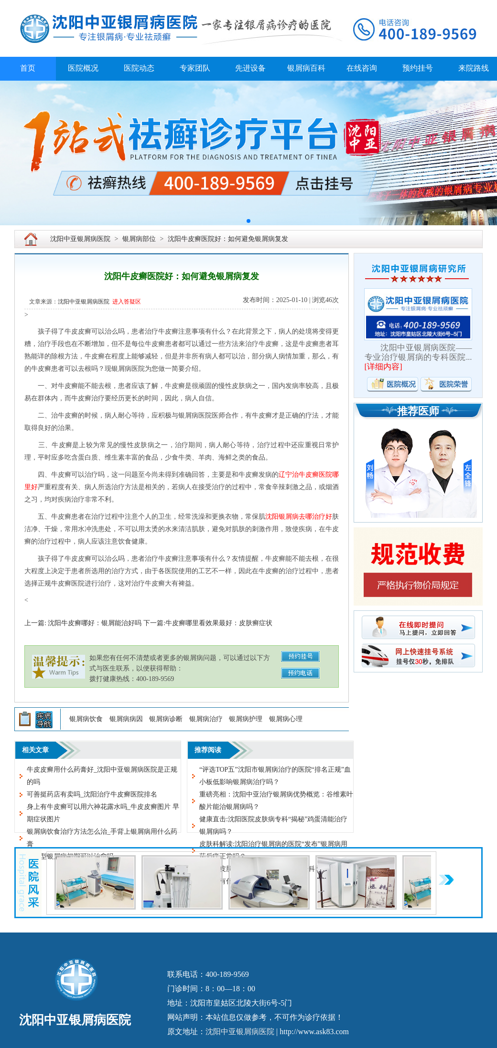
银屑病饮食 (86, 719)
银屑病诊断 (166, 719)
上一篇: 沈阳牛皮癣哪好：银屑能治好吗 (82, 623)
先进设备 (250, 68)
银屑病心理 (286, 719)
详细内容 (383, 366)
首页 (27, 68)
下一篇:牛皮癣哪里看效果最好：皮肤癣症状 (207, 623)
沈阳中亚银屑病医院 (80, 238)
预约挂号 (417, 68)
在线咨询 (361, 68)
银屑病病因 (126, 719)
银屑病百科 (306, 68)
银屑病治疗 (206, 719)
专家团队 (195, 68)
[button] (248, 221)
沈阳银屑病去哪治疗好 (298, 516)
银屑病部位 (139, 238)
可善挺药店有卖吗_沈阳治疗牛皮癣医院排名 (92, 794)
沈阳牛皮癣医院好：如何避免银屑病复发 (228, 238)
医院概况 (83, 68)
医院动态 (139, 68)
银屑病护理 (245, 719)
